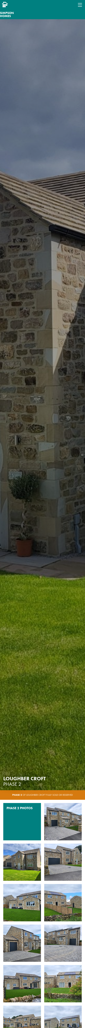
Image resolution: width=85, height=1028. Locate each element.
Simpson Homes (7, 14)
